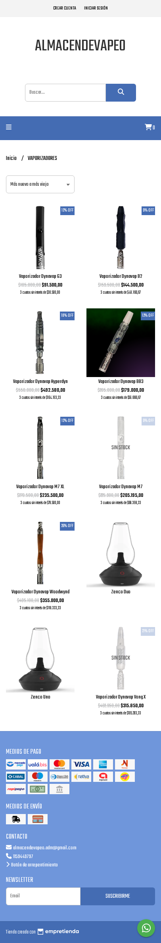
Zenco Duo (120, 592)
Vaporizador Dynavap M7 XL (40, 487)
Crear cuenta (64, 8)
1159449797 (19, 857)
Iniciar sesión (96, 8)
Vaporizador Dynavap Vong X (121, 697)
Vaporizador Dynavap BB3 (121, 381)
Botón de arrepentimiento (32, 865)
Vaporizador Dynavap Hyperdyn (40, 381)
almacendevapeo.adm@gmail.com (41, 848)
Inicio (11, 158)
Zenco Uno (40, 697)
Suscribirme (117, 896)
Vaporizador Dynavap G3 (40, 276)
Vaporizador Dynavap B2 (121, 276)
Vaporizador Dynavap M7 (121, 487)
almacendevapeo (80, 46)
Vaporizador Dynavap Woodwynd (40, 592)
